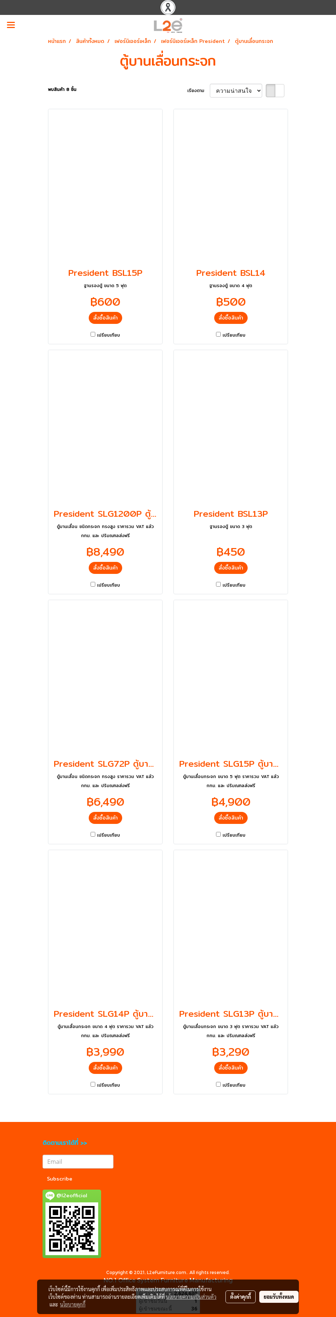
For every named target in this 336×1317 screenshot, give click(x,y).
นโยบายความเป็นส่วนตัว (191, 1296)
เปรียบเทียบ (108, 335)
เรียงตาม (198, 90)
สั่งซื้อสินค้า (105, 318)
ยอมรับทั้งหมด (279, 1296)
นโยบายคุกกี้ (72, 1304)
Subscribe (59, 1179)
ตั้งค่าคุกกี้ (240, 1296)
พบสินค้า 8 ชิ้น (62, 89)
